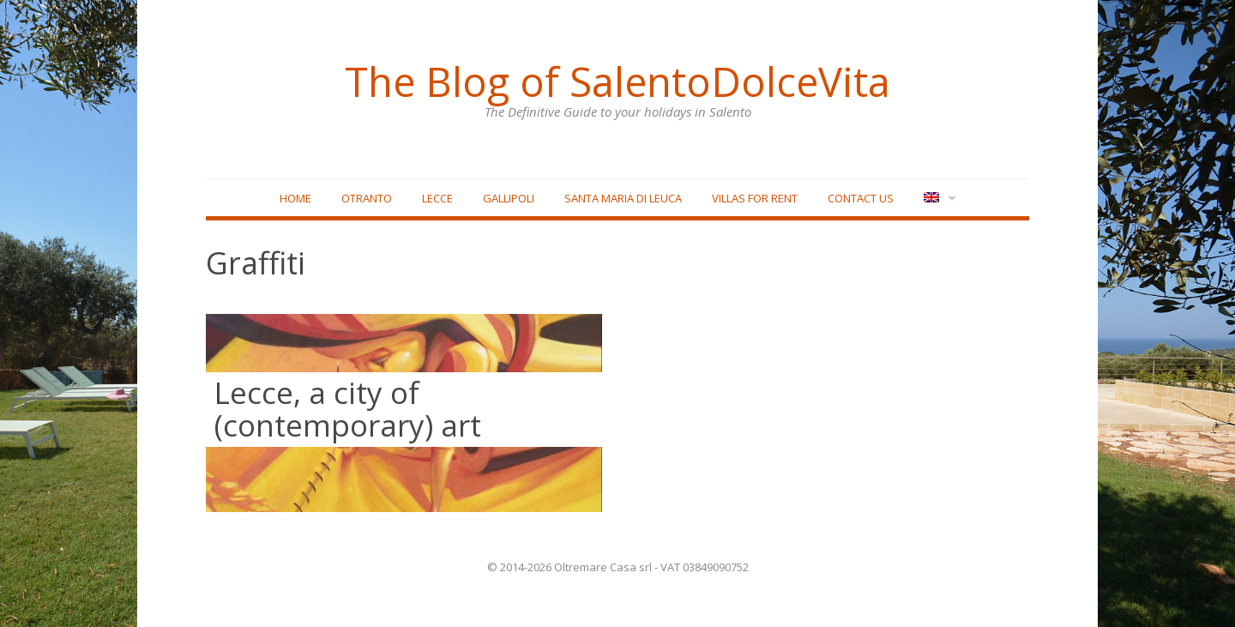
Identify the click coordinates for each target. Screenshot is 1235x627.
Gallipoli (508, 198)
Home (295, 198)
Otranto (366, 198)
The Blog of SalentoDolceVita (617, 81)
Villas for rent (755, 198)
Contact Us (861, 198)
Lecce (437, 198)
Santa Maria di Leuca (623, 198)
